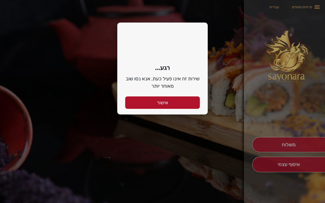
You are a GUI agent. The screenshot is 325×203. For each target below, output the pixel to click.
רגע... (162, 68)
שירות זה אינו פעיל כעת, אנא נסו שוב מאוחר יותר (163, 82)
